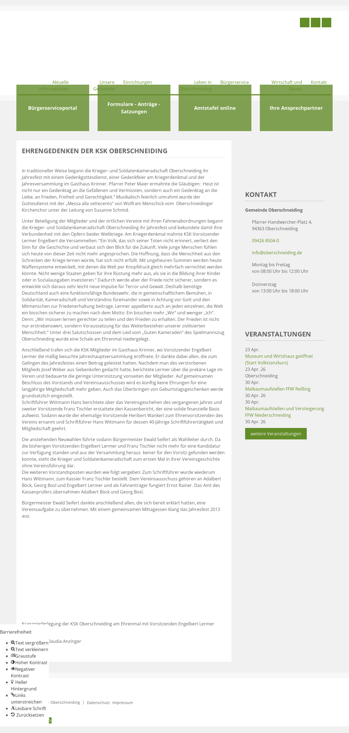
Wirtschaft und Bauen (287, 85)
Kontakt (319, 82)
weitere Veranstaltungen (276, 434)
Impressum (122, 702)
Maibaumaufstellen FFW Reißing (278, 389)
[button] (30, 643)
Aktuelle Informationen (54, 85)
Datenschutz (98, 702)
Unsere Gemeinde (104, 85)
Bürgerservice (234, 82)
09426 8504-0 (265, 241)
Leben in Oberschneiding (195, 85)
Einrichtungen (137, 82)
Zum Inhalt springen (20, 730)
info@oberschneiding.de (277, 253)
